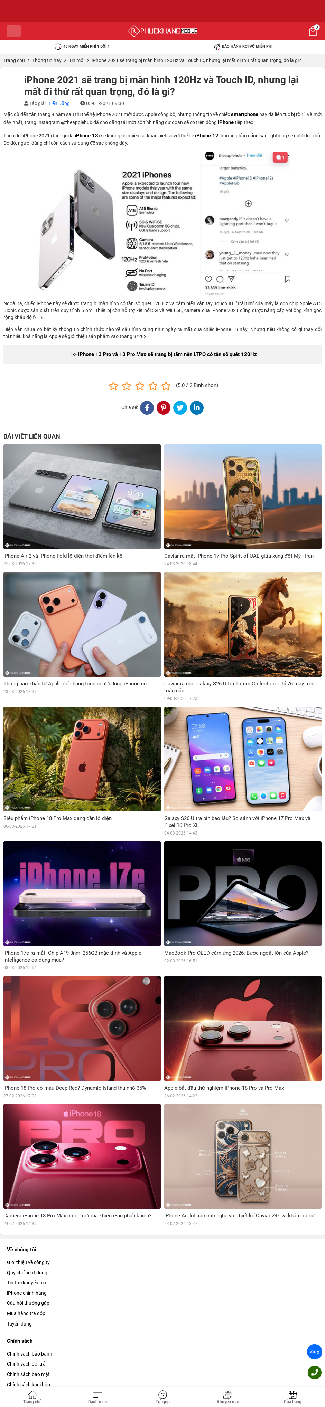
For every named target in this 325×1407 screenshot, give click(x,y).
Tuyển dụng (19, 1324)
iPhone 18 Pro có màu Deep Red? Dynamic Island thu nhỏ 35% (74, 1088)
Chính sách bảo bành (29, 1354)
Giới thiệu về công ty (28, 1262)
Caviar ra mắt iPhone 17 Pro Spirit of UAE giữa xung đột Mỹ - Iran (239, 556)
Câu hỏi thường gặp (28, 1303)
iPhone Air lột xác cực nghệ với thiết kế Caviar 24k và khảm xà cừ (239, 1216)
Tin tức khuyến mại (27, 1282)
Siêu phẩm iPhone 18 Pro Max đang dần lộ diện (57, 818)
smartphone (244, 114)
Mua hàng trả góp (26, 1313)
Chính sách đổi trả (26, 1364)
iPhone (226, 122)
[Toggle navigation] (97, 1398)
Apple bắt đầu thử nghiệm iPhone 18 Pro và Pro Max (224, 1088)
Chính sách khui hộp (28, 1384)
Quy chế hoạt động (27, 1272)
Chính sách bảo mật (28, 1374)
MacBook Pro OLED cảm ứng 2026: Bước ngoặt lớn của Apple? (236, 953)
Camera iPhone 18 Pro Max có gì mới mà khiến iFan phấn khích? (77, 1216)
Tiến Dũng (59, 103)
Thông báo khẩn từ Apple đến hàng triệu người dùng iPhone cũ (75, 684)
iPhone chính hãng (27, 1293)
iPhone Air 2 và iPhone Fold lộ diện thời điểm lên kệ (62, 556)
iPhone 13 (86, 136)
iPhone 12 (207, 136)
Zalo (315, 1352)
